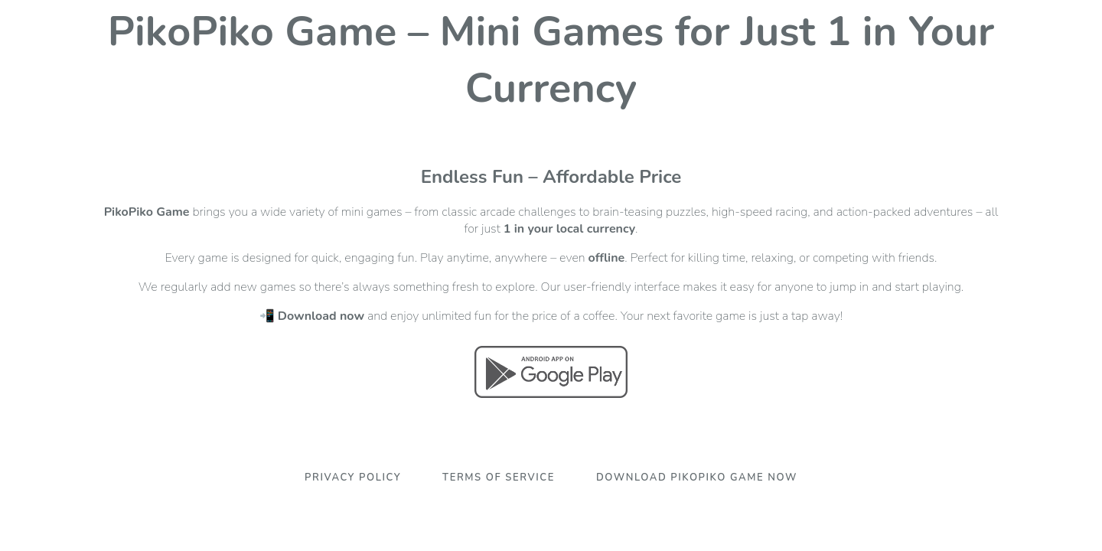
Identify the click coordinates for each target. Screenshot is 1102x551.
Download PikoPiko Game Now (696, 477)
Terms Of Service (498, 477)
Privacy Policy (353, 477)
